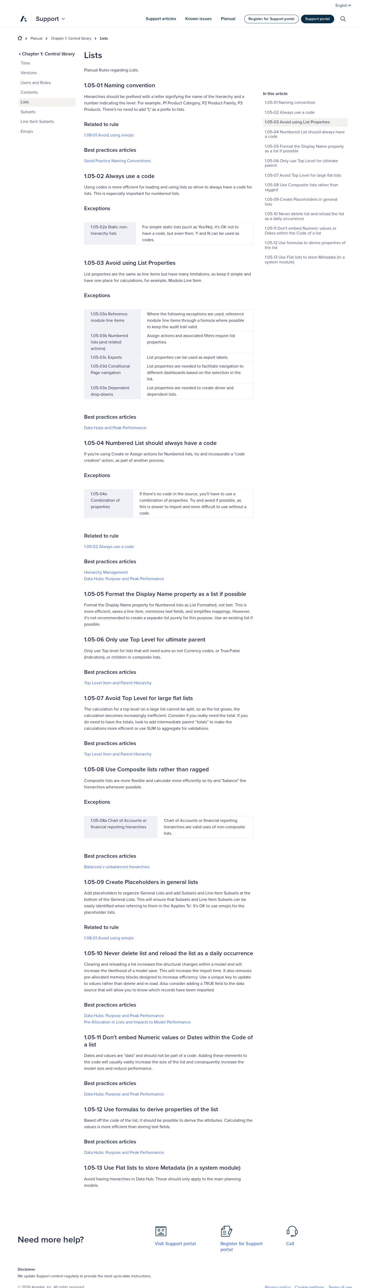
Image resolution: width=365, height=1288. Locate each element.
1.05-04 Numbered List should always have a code (305, 94)
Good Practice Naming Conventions (117, 161)
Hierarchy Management (106, 572)
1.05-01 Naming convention (290, 62)
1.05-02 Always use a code (109, 546)
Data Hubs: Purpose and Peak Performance (124, 578)
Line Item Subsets (37, 121)
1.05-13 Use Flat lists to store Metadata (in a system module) (305, 219)
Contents (29, 92)
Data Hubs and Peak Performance (115, 427)
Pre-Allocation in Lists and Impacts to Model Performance (137, 1022)
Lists (104, 38)
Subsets (28, 112)
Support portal (317, 19)
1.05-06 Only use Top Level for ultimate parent (301, 123)
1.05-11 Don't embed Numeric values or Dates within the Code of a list (300, 191)
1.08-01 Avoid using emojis (109, 135)
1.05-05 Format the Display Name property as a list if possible (304, 109)
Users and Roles (36, 82)
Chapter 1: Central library (71, 38)
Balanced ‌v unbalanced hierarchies (116, 867)
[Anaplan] (23, 19)
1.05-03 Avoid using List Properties (297, 82)
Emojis (27, 131)
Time (25, 63)
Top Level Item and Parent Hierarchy (118, 683)
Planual (36, 38)
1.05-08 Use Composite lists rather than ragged (301, 147)
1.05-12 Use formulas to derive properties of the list (305, 205)
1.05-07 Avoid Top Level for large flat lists (303, 135)
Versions (29, 72)
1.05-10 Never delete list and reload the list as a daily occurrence (304, 176)
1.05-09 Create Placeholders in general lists (301, 162)
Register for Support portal (271, 19)
